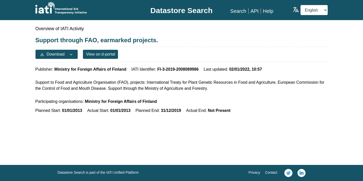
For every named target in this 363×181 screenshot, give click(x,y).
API (255, 11)
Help (268, 11)
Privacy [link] (254, 172)
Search (238, 11)
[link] (288, 173)
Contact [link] (271, 172)
